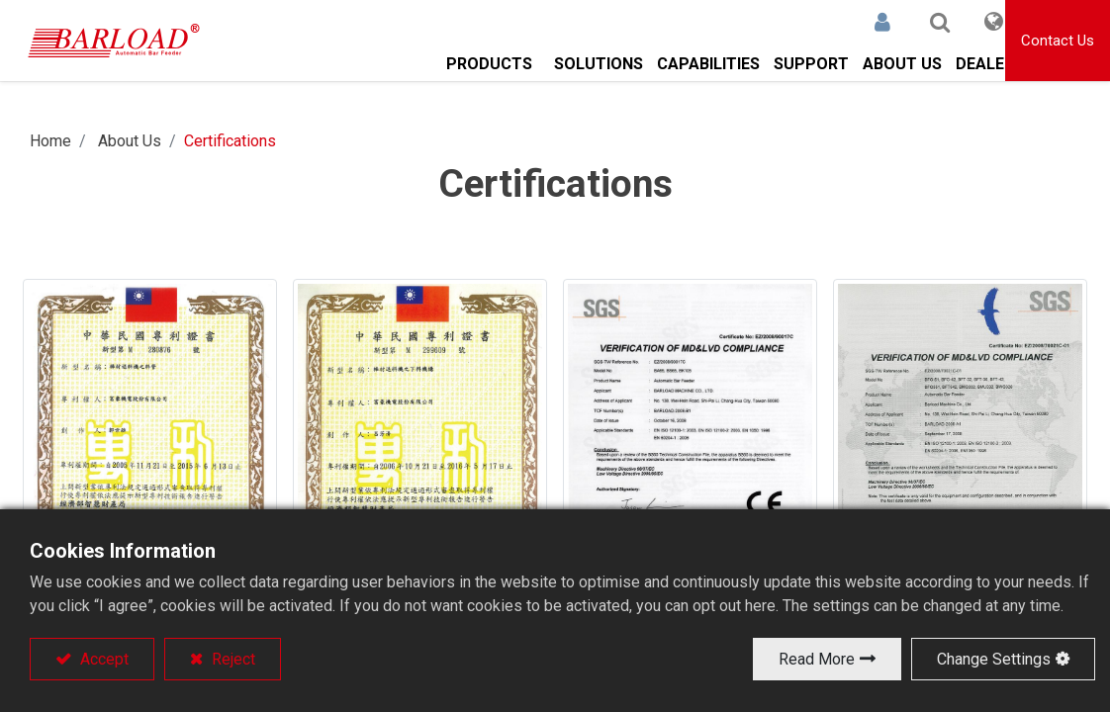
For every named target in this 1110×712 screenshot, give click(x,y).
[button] (915, 22)
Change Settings (994, 659)
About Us (129, 141)
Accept (102, 659)
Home (50, 141)
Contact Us (1057, 40)
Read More (817, 659)
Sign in (857, 22)
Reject (231, 659)
